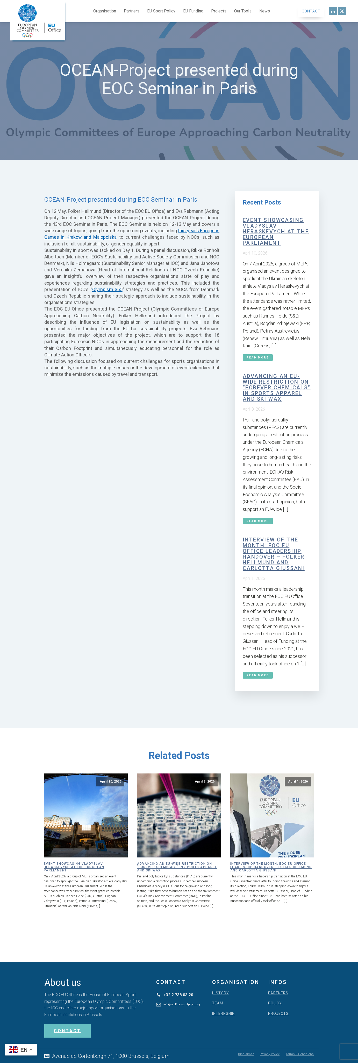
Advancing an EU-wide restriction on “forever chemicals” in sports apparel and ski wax (277, 387)
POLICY (275, 1003)
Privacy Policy (270, 1054)
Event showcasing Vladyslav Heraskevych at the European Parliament (276, 231)
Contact (311, 11)
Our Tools (243, 11)
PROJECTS (278, 1014)
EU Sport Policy (161, 11)
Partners (131, 11)
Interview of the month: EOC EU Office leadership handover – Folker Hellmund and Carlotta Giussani (274, 554)
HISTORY (220, 993)
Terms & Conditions (300, 1054)
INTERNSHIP (223, 1014)
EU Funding (193, 11)
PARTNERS (278, 993)
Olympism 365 (107, 289)
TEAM (217, 1003)
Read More (258, 357)
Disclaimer (246, 1054)
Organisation (104, 11)
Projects (218, 11)
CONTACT (67, 1030)
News (264, 11)
